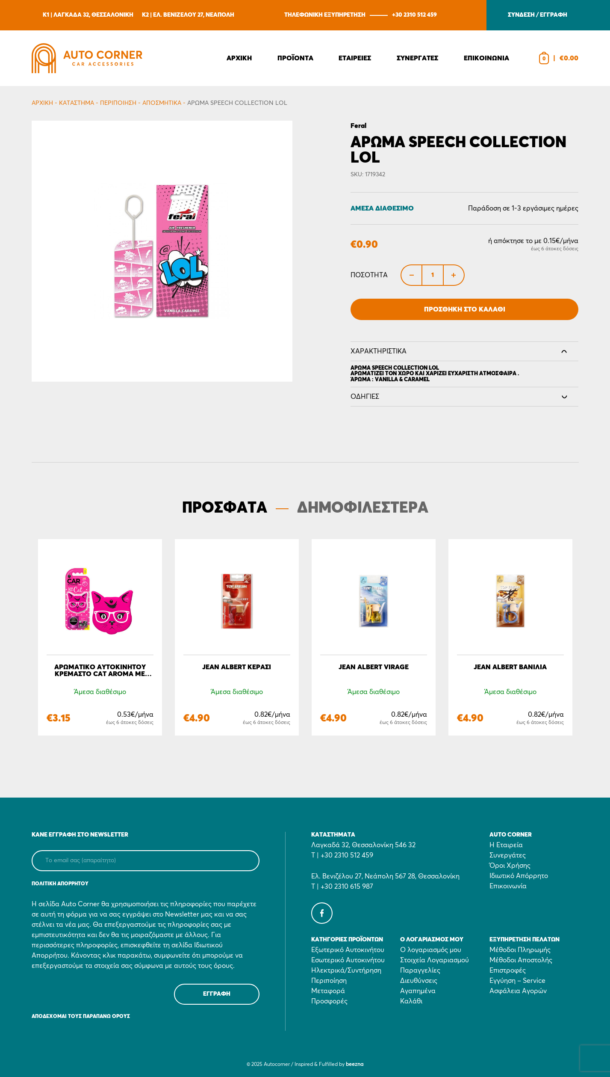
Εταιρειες (355, 58)
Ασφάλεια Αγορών (518, 991)
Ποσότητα (369, 275)
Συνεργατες (417, 58)
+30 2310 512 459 (414, 15)
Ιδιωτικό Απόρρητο (518, 875)
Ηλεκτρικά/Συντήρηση (346, 970)
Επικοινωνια (486, 58)
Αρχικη (239, 58)
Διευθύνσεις (418, 980)
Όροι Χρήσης (509, 865)
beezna (354, 1064)
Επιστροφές (507, 970)
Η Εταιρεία (506, 845)
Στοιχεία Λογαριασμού (434, 960)
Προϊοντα (295, 58)
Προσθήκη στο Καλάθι (464, 309)
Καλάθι (411, 1001)
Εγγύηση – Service (517, 980)
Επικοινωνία (508, 886)
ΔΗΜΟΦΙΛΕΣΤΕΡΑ (362, 508)
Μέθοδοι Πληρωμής (520, 949)
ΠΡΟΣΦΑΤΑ (224, 508)
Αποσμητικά (161, 103)
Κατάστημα (76, 103)
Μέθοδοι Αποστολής (520, 960)
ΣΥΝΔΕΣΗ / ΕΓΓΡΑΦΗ (537, 15)
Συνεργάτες (507, 855)
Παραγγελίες (420, 970)
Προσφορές (329, 1001)
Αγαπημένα (418, 991)
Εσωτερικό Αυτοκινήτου (348, 960)
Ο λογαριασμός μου (430, 949)
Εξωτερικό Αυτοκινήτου (347, 949)
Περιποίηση (118, 103)
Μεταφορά (328, 991)
